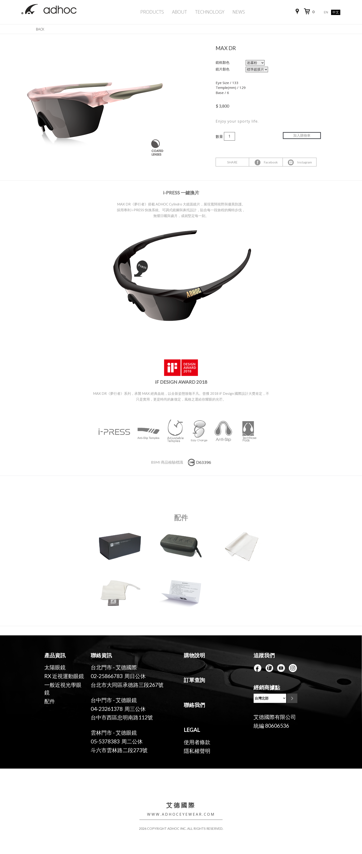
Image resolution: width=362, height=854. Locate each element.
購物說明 (194, 655)
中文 (335, 12)
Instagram (299, 162)
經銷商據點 (266, 687)
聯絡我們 (194, 705)
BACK (40, 29)
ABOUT (179, 12)
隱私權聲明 (197, 751)
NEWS (238, 12)
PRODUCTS (152, 12)
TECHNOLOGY (209, 12)
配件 (49, 701)
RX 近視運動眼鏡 (64, 676)
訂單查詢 (194, 680)
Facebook (266, 162)
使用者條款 (197, 742)
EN (326, 12)
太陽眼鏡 (55, 667)
